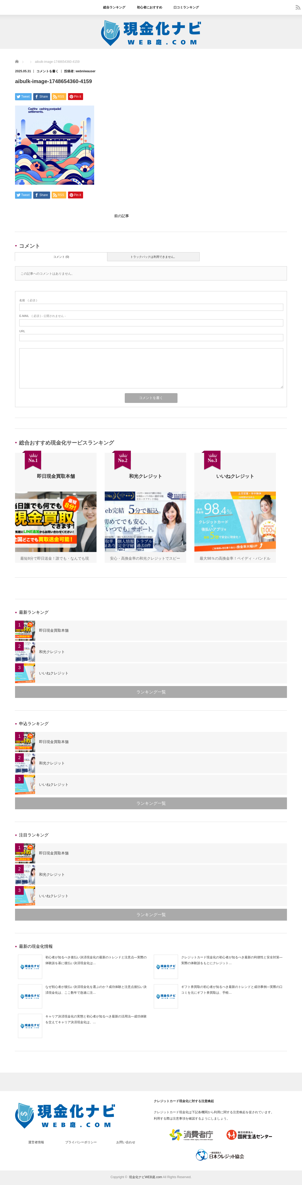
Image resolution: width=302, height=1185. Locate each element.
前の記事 (121, 216)
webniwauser (85, 71)
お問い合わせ (125, 1143)
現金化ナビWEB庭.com (145, 1178)
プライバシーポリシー (81, 1143)
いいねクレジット (54, 674)
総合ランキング (114, 7)
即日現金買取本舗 (54, 632)
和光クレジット (52, 653)
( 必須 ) (28, 301)
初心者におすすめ (149, 7)
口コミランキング (186, 7)
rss (298, 7)
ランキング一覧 (151, 693)
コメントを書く (47, 71)
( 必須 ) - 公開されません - (42, 317)
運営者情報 (36, 1143)
